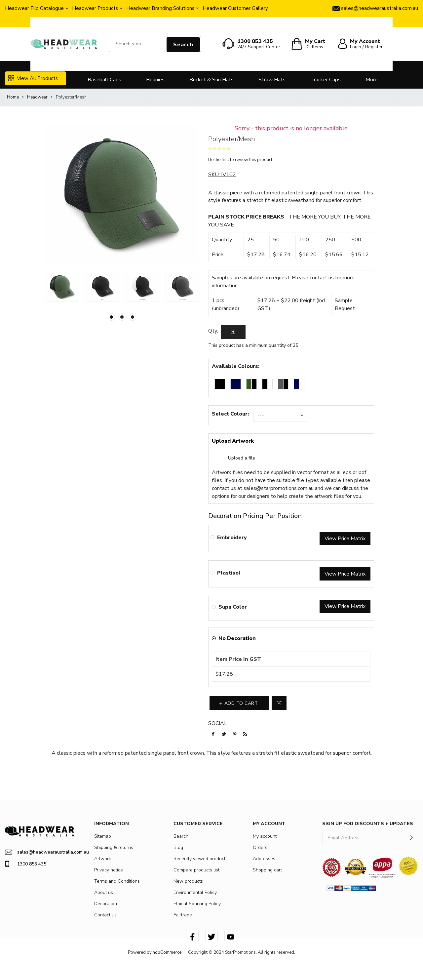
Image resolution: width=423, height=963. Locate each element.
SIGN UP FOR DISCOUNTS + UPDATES (367, 824)
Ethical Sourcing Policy (197, 904)
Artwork (102, 859)
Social (217, 723)
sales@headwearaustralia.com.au (39, 852)
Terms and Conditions (117, 881)
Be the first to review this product (240, 160)
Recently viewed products (200, 859)
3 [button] (132, 317)
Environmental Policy (195, 892)
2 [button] (122, 317)
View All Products (33, 78)
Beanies (155, 79)
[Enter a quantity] (233, 332)
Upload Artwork (233, 441)
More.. (372, 79)
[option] (62, 287)
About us (103, 892)
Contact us (105, 915)
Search (183, 44)
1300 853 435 (25, 864)
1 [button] (111, 317)
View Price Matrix (345, 538)
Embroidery (232, 537)
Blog (178, 847)
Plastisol (229, 573)
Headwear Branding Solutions (160, 8)
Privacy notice (108, 870)
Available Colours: (235, 366)
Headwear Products (95, 8)
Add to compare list (279, 703)
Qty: (213, 331)
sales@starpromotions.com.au (279, 488)
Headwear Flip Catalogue (34, 8)
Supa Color (232, 607)
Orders (260, 847)
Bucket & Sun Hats (211, 79)
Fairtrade (182, 915)
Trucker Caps (325, 79)
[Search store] (155, 44)
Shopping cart (267, 870)
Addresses (264, 859)
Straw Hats (272, 79)
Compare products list (196, 870)
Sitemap (102, 836)
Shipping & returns (113, 847)
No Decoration (237, 638)
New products (188, 881)
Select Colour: (230, 414)
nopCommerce (167, 952)
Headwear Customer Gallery (235, 8)
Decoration (105, 904)
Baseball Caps (104, 79)
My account (265, 836)
